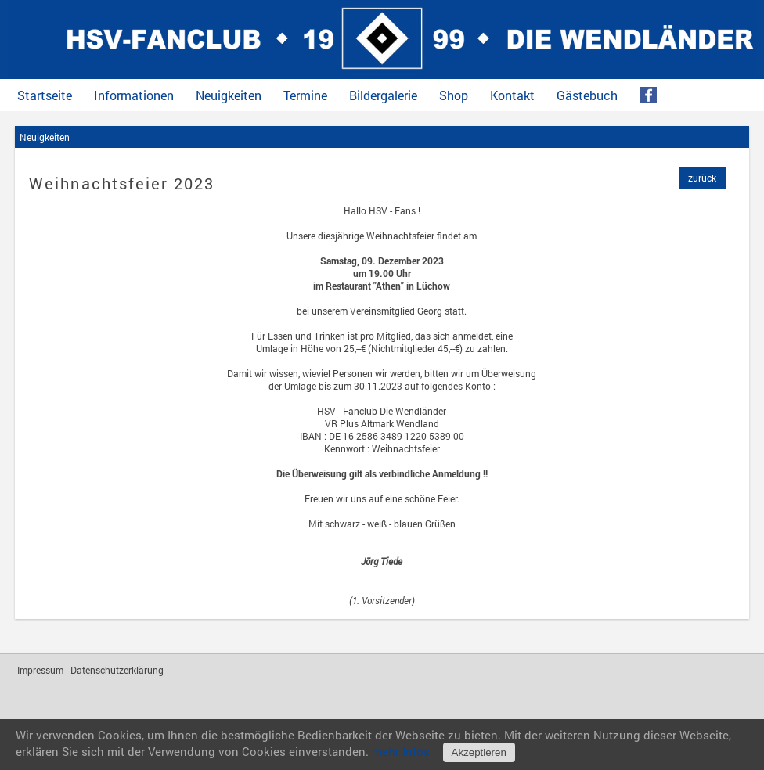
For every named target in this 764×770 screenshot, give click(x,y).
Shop (453, 95)
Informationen (134, 95)
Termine (305, 95)
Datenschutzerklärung (117, 670)
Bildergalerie (383, 95)
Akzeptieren (479, 752)
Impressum (40, 670)
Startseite (44, 95)
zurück (702, 177)
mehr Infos (401, 751)
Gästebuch (587, 95)
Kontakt (512, 95)
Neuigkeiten (228, 95)
